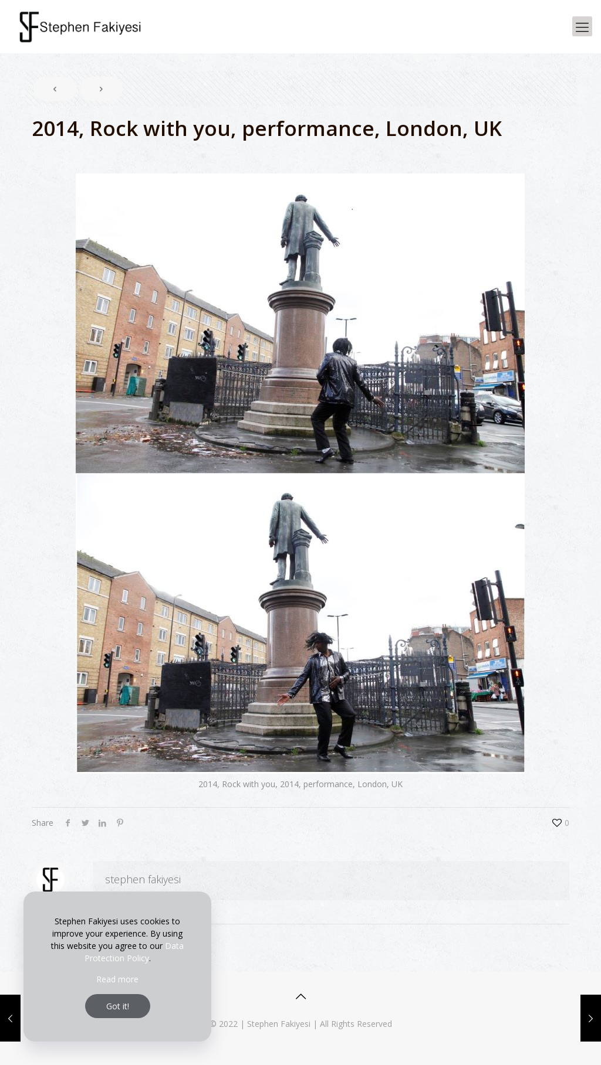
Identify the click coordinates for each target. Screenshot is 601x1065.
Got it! (117, 1006)
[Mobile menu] (582, 26)
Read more (117, 979)
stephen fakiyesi (143, 879)
